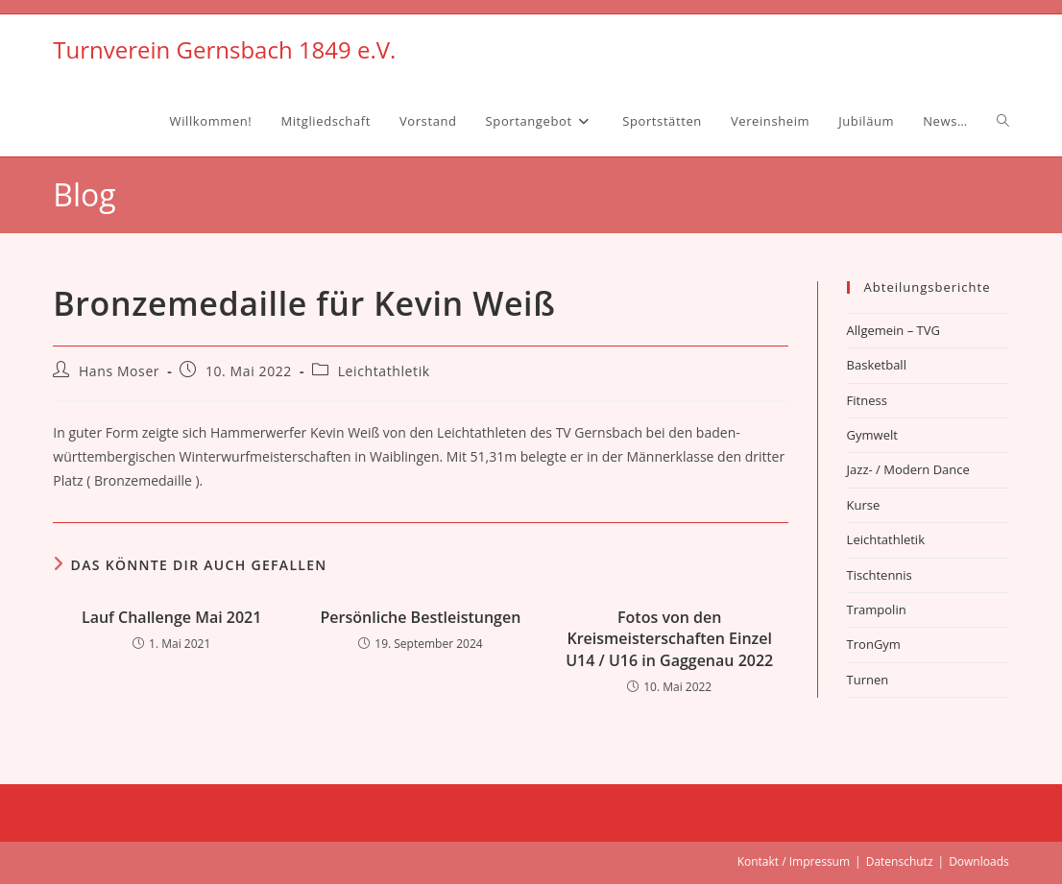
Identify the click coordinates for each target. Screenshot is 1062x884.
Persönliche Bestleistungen (421, 617)
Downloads (979, 861)
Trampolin (876, 609)
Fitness (867, 400)
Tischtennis (879, 575)
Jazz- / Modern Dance (908, 469)
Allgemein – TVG (893, 330)
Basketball (876, 364)
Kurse (864, 505)
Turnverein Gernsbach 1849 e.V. (224, 49)
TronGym (874, 644)
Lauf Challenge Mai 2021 (171, 617)
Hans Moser (119, 371)
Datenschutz (899, 861)
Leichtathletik (384, 371)
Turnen (868, 679)
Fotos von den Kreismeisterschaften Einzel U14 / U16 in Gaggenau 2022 (669, 639)
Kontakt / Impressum (793, 861)
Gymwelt (872, 434)
